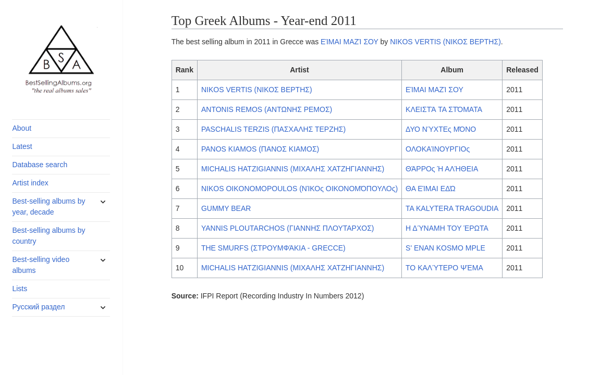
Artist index (30, 183)
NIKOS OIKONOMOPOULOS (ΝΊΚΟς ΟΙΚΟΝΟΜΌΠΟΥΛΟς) (299, 188)
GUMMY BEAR (226, 208)
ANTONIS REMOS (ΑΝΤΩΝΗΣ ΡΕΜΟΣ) (266, 109)
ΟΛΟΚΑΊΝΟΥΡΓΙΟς (438, 149)
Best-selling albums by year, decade (48, 206)
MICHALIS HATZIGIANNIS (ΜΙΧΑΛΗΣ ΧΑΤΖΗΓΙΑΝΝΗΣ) (292, 169)
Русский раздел (38, 307)
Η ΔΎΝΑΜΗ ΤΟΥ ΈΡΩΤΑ (447, 228)
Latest (22, 146)
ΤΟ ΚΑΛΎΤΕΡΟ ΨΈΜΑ (444, 268)
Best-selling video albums (40, 264)
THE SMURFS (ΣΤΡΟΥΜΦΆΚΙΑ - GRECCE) (273, 248)
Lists (19, 288)
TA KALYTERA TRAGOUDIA (452, 208)
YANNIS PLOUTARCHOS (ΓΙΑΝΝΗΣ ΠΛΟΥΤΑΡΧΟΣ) (287, 228)
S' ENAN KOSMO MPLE (445, 248)
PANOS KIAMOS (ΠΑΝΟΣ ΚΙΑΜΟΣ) (260, 149)
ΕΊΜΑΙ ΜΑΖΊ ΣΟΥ (349, 42)
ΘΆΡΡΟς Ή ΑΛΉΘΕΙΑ (442, 169)
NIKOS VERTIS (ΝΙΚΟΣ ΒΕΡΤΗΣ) (445, 42)
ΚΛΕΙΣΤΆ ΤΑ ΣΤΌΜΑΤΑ (444, 109)
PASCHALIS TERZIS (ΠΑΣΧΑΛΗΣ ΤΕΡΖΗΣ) (273, 129)
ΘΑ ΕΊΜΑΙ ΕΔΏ (431, 188)
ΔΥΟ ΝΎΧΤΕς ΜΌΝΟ (441, 129)
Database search (39, 164)
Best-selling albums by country (48, 235)
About (21, 128)
